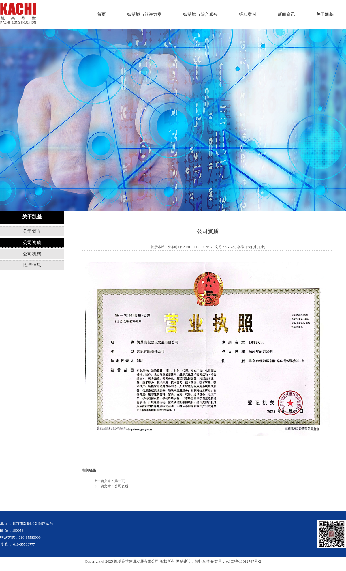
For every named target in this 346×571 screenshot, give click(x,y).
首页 (101, 14)
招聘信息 (32, 265)
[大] (249, 247)
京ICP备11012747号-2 (243, 561)
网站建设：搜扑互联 (193, 561)
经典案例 (247, 14)
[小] (262, 247)
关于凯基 (325, 14)
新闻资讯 (286, 14)
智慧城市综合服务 (200, 14)
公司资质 (32, 242)
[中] (256, 247)
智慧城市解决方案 (144, 14)
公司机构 (32, 253)
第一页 (119, 481)
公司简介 (32, 231)
